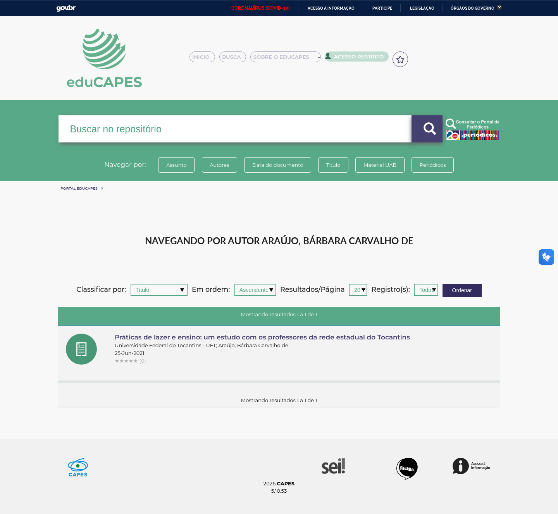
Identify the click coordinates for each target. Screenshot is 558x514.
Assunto (175, 165)
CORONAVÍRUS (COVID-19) (260, 8)
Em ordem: (211, 289)
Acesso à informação (331, 8)
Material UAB (380, 165)
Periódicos (433, 165)
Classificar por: (101, 289)
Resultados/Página (312, 289)
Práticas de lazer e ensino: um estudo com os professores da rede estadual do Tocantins (262, 337)
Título (333, 165)
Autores (219, 165)
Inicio (204, 59)
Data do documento (277, 165)
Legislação (422, 8)
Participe (382, 8)
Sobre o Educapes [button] (289, 59)
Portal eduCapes (79, 188)
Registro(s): (391, 289)
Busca (235, 59)
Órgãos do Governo (472, 8)
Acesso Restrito (356, 58)
